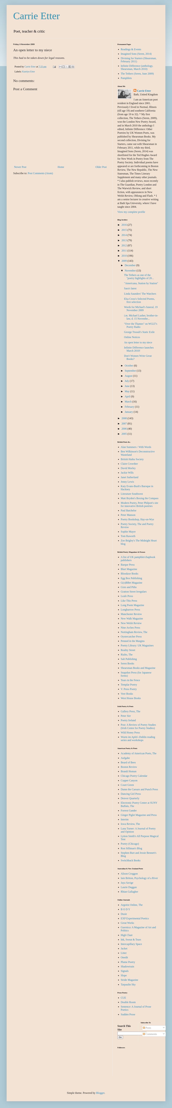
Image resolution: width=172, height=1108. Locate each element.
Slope (124, 975)
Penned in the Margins (133, 641)
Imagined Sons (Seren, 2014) (136, 53)
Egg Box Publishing (131, 578)
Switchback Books (131, 860)
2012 (125, 245)
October (129, 365)
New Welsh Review (131, 623)
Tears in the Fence (130, 680)
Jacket (124, 948)
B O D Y (125, 909)
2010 (125, 255)
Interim (125, 819)
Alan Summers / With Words (136, 447)
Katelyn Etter (28, 71)
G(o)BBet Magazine (131, 582)
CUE (123, 997)
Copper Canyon (129, 780)
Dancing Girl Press (131, 793)
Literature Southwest (132, 493)
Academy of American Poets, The (138, 753)
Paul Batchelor (128, 510)
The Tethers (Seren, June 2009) (137, 73)
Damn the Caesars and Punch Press (139, 789)
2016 (125, 224)
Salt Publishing (129, 659)
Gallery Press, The (130, 711)
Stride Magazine (129, 979)
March (128, 401)
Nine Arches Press (130, 627)
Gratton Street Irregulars (134, 591)
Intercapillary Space (131, 944)
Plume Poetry (128, 962)
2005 (125, 433)
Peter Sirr (126, 715)
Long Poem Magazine (132, 605)
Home (61, 167)
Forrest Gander (129, 810)
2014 (125, 235)
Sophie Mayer (128, 531)
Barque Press (128, 564)
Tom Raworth (128, 536)
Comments (150, 1034)
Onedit (124, 957)
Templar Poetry (129, 684)
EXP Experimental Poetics (135, 918)
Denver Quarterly (130, 798)
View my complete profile (131, 211)
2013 (125, 240)
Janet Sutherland (129, 477)
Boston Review (129, 766)
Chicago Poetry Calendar (134, 775)
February (130, 406)
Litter (124, 953)
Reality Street (128, 650)
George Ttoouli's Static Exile (139, 332)
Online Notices (132, 337)
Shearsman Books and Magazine (138, 668)
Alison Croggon (129, 873)
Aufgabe (125, 758)
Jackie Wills (127, 472)
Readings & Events (131, 49)
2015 (125, 230)
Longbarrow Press (130, 609)
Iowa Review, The (130, 823)
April (128, 396)
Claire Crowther (129, 463)
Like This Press (129, 600)
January (129, 411)
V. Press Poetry (129, 689)
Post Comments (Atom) (40, 173)
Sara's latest (130, 288)
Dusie (124, 914)
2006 (125, 428)
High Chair (127, 935)
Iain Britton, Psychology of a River (139, 878)
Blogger (100, 1092)
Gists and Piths (129, 587)
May (127, 391)
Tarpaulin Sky (128, 984)
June (127, 386)
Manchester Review (131, 614)
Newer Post (20, 167)
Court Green (127, 784)
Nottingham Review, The (134, 632)
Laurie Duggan (129, 887)
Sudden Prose (128, 1014)
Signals (125, 971)
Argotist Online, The (132, 904)
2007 (125, 423)
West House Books (131, 698)
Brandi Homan (128, 771)
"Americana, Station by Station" (141, 283)
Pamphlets (126, 78)
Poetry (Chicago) (130, 843)
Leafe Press (127, 596)
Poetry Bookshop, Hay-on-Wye (137, 519)
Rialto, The (127, 654)
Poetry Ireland (128, 720)
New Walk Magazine (132, 618)
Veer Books (127, 693)
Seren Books (127, 663)
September (131, 370)
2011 (124, 250)
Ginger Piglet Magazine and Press (139, 815)
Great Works (127, 922)
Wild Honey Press (130, 732)
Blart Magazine (129, 569)
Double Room (128, 1002)
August (129, 375)
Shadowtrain (127, 966)
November (131, 270)
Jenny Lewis (127, 481)
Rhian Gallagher (129, 891)
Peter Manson (128, 515)
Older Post (101, 167)
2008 (125, 418)
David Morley (128, 468)
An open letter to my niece (138, 342)
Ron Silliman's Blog (131, 848)
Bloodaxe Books (129, 573)
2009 (125, 260)
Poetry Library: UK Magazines (137, 645)
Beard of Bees (128, 762)
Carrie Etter (36, 15)
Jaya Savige (127, 882)
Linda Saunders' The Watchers (140, 293)
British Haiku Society (132, 459)
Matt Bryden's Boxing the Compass (139, 498)
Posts (147, 1027)
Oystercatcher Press (131, 636)
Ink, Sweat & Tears (131, 939)
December (130, 265)
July (127, 381)
